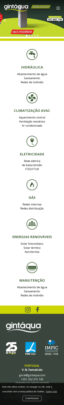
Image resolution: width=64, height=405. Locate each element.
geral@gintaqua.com (32, 375)
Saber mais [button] (51, 391)
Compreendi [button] (32, 398)
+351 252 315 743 (32, 379)
